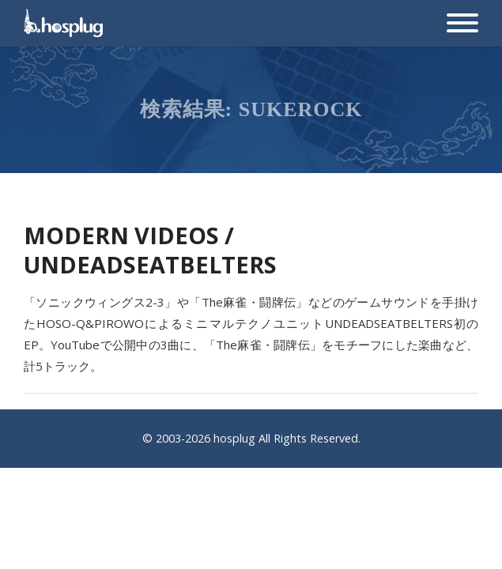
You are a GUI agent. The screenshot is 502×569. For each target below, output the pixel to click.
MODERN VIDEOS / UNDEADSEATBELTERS (150, 250)
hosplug (234, 438)
